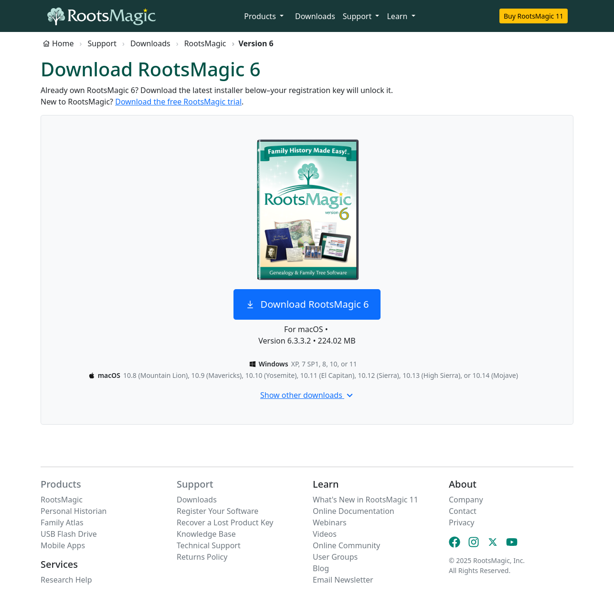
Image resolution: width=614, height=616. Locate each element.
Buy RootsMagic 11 (533, 16)
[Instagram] (473, 542)
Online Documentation (353, 511)
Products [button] (261, 16)
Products (61, 484)
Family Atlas (62, 522)
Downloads (315, 16)
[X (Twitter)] (492, 542)
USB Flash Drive (69, 534)
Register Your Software (217, 511)
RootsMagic (205, 43)
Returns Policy (202, 557)
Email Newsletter (343, 579)
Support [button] (358, 16)
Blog (321, 568)
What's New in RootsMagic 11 (365, 499)
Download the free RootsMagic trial (178, 101)
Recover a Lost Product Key (225, 522)
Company (466, 499)
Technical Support (209, 545)
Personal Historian (74, 511)
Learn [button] (398, 16)
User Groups (335, 557)
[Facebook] (454, 542)
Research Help (66, 579)
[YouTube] (512, 542)
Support (102, 43)
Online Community (346, 545)
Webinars (330, 522)
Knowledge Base (206, 534)
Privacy (461, 522)
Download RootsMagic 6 (307, 304)
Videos (325, 534)
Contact (462, 511)
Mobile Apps (63, 545)
